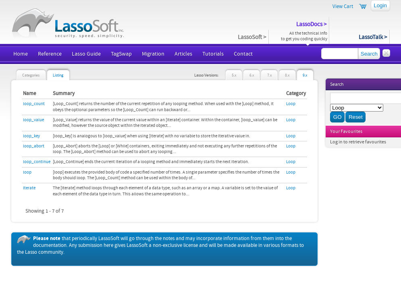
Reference (50, 54)
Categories (30, 75)
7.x (269, 75)
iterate (29, 188)
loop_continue (36, 162)
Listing (58, 75)
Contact (243, 54)
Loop (290, 104)
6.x (251, 75)
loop (27, 172)
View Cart (342, 6)
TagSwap (121, 54)
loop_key (31, 136)
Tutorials (213, 54)
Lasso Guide (86, 54)
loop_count (34, 104)
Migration (153, 54)
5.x (234, 75)
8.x (287, 75)
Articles (183, 54)
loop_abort (33, 146)
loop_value (33, 120)
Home (20, 54)
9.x (305, 75)
